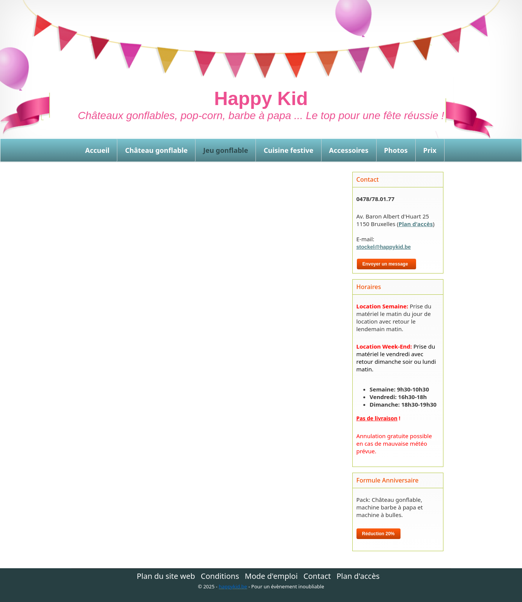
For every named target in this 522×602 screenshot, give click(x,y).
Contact (317, 576)
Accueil (97, 150)
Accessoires (349, 150)
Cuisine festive (288, 150)
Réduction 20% (378, 533)
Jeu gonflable (225, 150)
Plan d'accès (416, 224)
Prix (430, 150)
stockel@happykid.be (383, 247)
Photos (396, 150)
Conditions (220, 576)
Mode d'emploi (271, 576)
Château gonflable (156, 150)
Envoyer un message (387, 264)
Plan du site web (166, 576)
